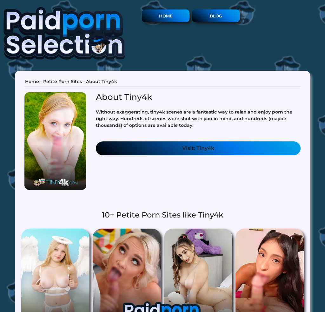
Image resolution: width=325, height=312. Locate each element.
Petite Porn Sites (62, 81)
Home (166, 15)
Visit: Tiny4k (198, 148)
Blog (216, 15)
